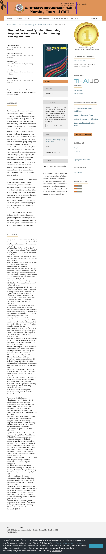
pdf (48, 82)
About (74, 18)
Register (77, 4)
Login (84, 4)
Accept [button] (95, 546)
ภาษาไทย (77, 151)
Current (18, 18)
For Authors (78, 173)
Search (94, 18)
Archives (28, 18)
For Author (78, 90)
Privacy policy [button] (57, 551)
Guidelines (78, 111)
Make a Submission (83, 134)
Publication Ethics (60, 18)
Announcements (42, 18)
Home (9, 18)
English (77, 148)
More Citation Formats (54, 125)
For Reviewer (78, 93)
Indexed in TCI (79, 60)
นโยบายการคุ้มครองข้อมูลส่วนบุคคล (68, 543)
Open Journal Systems (82, 160)
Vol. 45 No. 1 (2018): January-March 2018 (35, 25)
